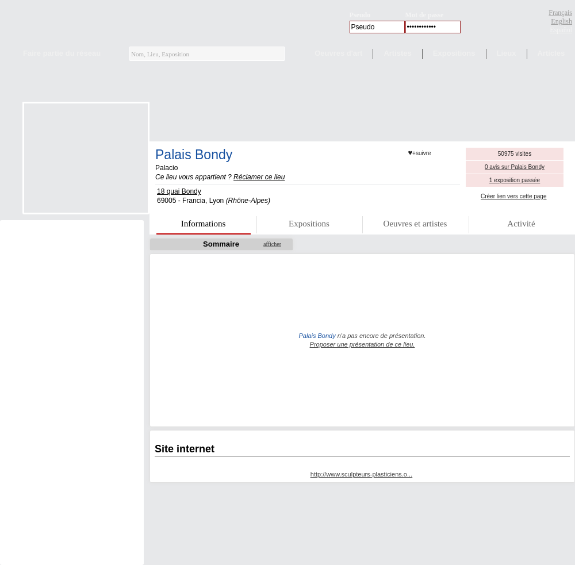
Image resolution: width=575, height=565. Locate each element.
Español (561, 30)
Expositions (454, 53)
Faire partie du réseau (62, 53)
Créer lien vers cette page (514, 196)
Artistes (397, 53)
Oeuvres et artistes (415, 223)
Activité (521, 223)
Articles (551, 53)
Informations (203, 223)
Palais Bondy (193, 154)
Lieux (506, 53)
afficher (272, 244)
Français (560, 13)
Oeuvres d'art (338, 53)
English (561, 21)
